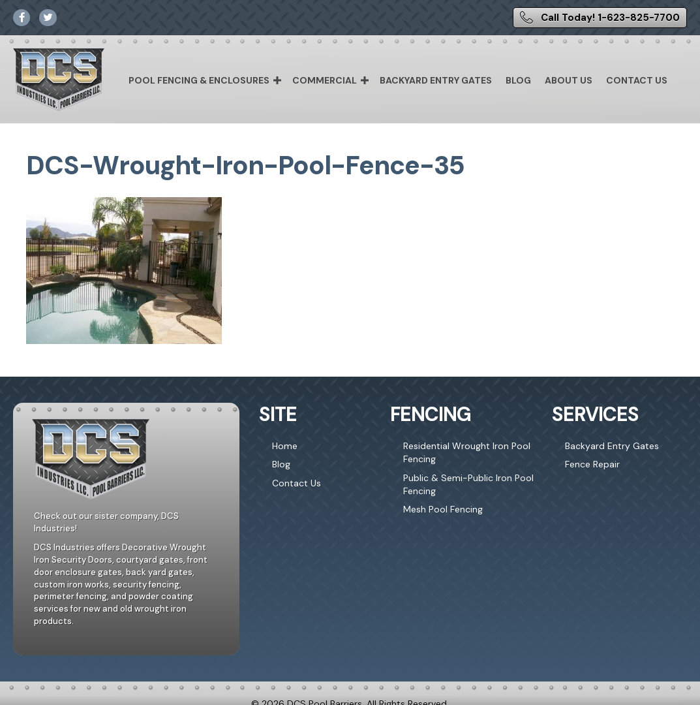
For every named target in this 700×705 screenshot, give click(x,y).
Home (284, 446)
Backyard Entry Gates (436, 80)
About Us (568, 80)
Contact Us (636, 80)
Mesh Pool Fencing (443, 509)
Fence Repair (592, 464)
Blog (518, 80)
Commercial (324, 80)
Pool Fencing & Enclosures (199, 80)
